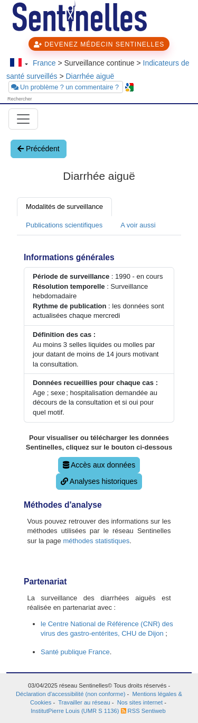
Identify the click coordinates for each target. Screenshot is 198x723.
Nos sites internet (140, 702)
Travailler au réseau (84, 702)
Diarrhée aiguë (89, 76)
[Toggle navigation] (23, 119)
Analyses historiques (99, 481)
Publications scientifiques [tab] (64, 225)
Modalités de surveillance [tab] (64, 207)
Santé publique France (75, 652)
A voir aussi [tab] (137, 225)
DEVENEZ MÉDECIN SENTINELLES (99, 44)
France (44, 63)
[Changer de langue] (18, 63)
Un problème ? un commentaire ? (66, 87)
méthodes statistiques (96, 541)
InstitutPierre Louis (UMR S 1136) (75, 711)
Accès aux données (99, 465)
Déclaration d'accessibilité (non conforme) (70, 694)
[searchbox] (37, 99)
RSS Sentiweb (143, 711)
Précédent (38, 148)
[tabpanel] (99, 453)
